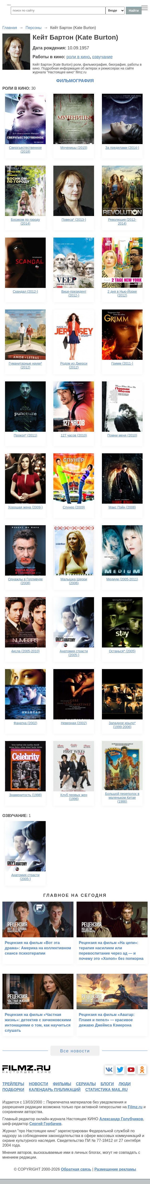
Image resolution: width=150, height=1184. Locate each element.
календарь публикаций (55, 1090)
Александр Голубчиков (121, 1119)
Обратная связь (76, 1169)
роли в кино (78, 56)
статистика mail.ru (106, 1090)
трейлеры (13, 1084)
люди (125, 1084)
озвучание (102, 56)
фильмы (62, 1084)
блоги (107, 1084)
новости (38, 1084)
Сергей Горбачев (45, 1124)
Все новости (75, 1051)
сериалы (86, 1084)
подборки (13, 1090)
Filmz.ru (135, 1107)
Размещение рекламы (115, 1169)
